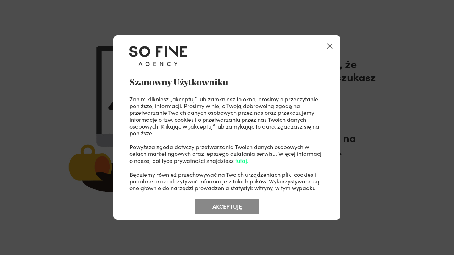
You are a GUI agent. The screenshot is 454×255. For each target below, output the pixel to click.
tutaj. (241, 160)
